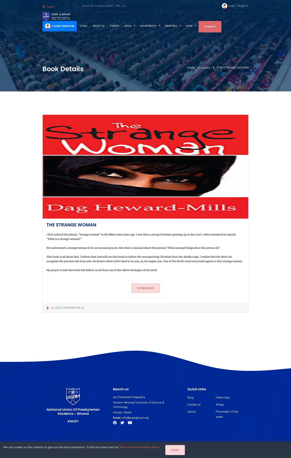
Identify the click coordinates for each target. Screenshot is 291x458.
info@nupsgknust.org (135, 418)
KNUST (73, 421)
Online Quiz (223, 397)
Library (191, 411)
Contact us (194, 404)
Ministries (171, 26)
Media (128, 26)
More (189, 26)
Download (145, 288)
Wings (220, 404)
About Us (98, 26)
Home (83, 26)
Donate (210, 26)
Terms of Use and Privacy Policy (139, 447)
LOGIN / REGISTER (59, 26)
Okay (175, 450)
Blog (190, 397)
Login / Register (235, 6)
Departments (148, 26)
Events (114, 26)
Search (48, 7)
